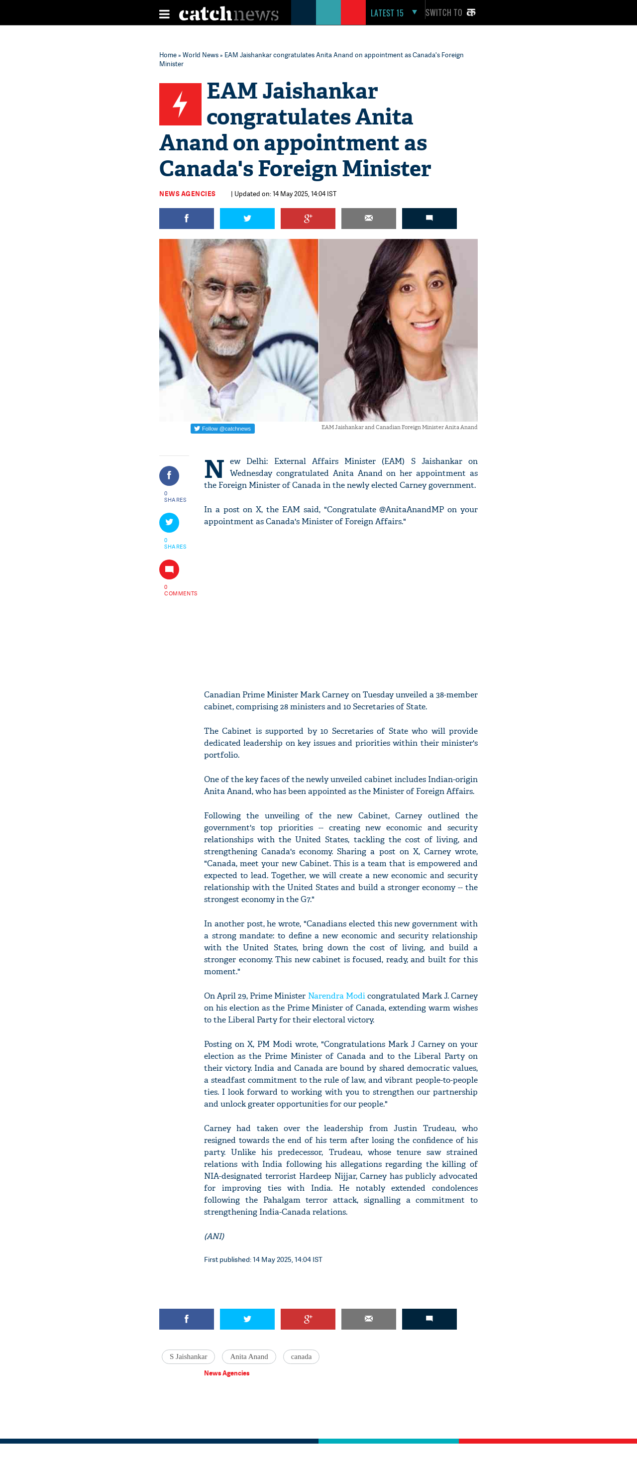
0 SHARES (175, 496)
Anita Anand (249, 1356)
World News (200, 54)
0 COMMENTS (175, 589)
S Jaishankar (188, 1356)
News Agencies (187, 193)
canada (301, 1356)
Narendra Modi (336, 996)
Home (168, 54)
